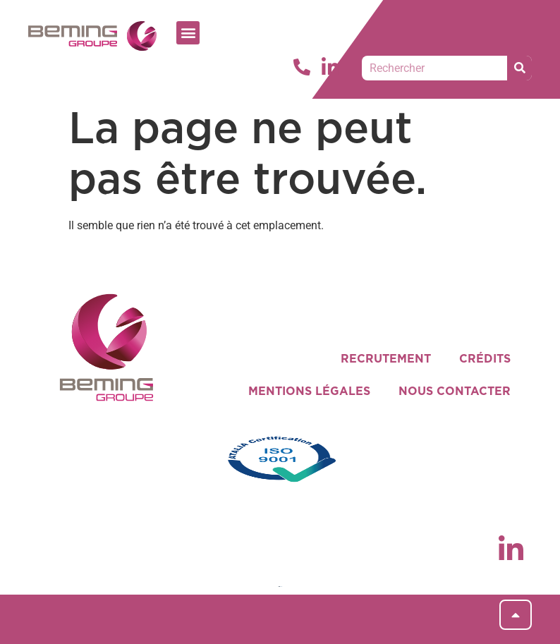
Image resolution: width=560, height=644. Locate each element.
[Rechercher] (519, 68)
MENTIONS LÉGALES (309, 391)
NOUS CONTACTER (454, 391)
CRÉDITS (485, 359)
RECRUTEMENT (386, 359)
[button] (188, 32)
